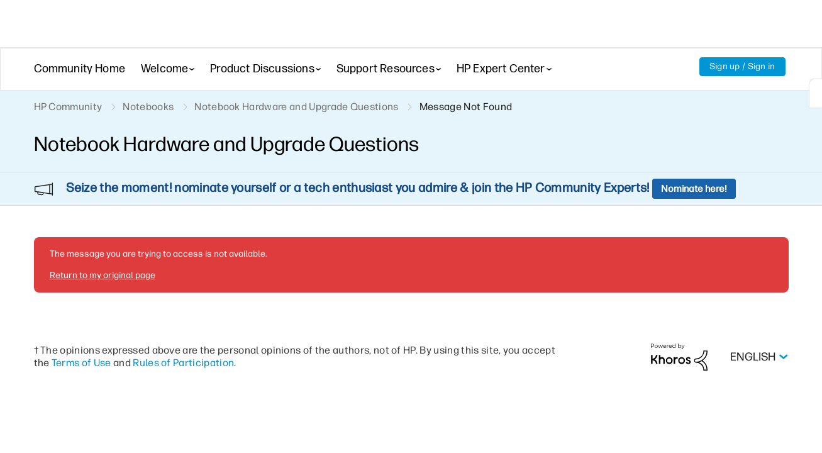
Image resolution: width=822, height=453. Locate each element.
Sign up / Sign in (742, 66)
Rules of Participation (183, 329)
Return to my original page (102, 241)
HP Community (68, 107)
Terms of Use (81, 329)
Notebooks (148, 107)
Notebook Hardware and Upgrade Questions (296, 107)
